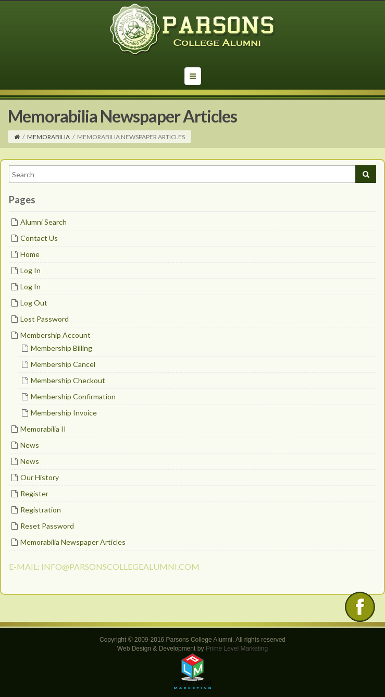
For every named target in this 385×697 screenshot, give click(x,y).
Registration (40, 509)
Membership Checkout (68, 380)
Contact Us (39, 238)
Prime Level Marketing (237, 648)
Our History (39, 477)
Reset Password (47, 525)
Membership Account (55, 335)
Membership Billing (61, 348)
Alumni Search (43, 221)
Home (30, 254)
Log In (30, 270)
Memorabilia (48, 137)
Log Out (33, 302)
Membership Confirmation (73, 396)
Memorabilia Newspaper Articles (73, 541)
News (29, 445)
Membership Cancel (63, 364)
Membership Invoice (64, 412)
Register (34, 493)
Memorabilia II (43, 428)
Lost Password (44, 318)
